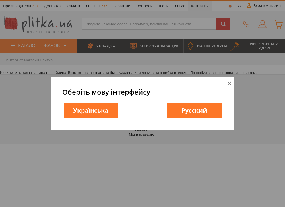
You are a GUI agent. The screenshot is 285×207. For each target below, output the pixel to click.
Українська (90, 110)
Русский (194, 110)
